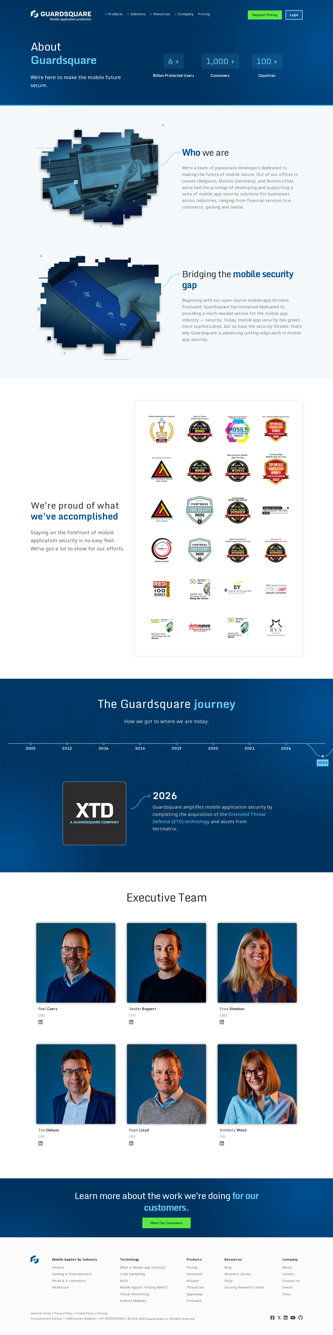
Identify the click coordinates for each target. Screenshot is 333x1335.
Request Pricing (265, 14)
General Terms (41, 1313)
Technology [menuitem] (129, 1259)
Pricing (204, 14)
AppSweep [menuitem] (195, 1294)
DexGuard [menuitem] (194, 1274)
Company (186, 14)
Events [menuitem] (287, 1287)
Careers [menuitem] (288, 1274)
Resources (161, 14)
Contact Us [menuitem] (291, 1281)
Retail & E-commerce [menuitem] (69, 1281)
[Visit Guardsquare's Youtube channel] (293, 1318)
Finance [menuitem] (58, 1267)
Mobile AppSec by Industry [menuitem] (74, 1259)
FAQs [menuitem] (228, 1281)
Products (115, 14)
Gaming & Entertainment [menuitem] (72, 1274)
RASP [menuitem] (124, 1281)
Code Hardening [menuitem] (132, 1274)
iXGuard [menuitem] (193, 1281)
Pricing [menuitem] (192, 1267)
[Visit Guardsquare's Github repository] (300, 1318)
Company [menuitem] (290, 1259)
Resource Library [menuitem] (237, 1274)
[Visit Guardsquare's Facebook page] (272, 1318)
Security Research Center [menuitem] (244, 1287)
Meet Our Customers (166, 1223)
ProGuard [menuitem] (194, 1301)
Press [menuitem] (286, 1294)
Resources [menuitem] (233, 1259)
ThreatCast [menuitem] (195, 1287)
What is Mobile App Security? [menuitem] (143, 1267)
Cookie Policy (84, 1313)
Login (294, 14)
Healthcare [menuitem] (60, 1287)
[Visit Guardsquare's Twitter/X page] (279, 1318)
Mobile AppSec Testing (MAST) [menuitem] (144, 1287)
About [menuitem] (287, 1267)
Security (102, 1313)
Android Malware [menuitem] (133, 1301)
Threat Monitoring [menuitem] (134, 1294)
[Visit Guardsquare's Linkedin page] (286, 1318)
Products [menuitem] (194, 1259)
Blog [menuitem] (228, 1267)
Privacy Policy (63, 1313)
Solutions (138, 14)
